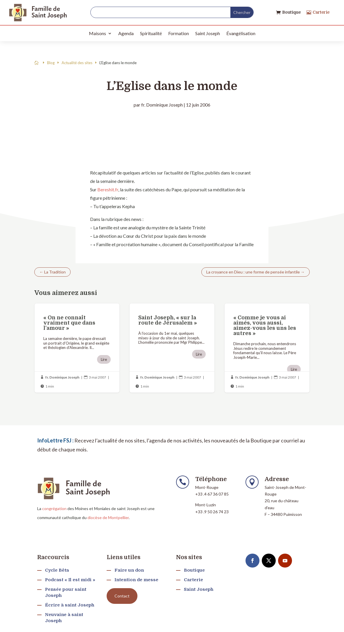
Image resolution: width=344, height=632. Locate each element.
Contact (122, 595)
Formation (178, 33)
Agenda (126, 33)
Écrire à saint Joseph (69, 605)
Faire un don (129, 570)
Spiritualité (151, 33)
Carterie (321, 12)
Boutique (291, 12)
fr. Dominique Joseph (162, 104)
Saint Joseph (207, 33)
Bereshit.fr (107, 189)
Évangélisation (240, 33)
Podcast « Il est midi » (70, 579)
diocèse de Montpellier (108, 517)
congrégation (54, 508)
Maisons (97, 33)
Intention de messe (136, 579)
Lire (104, 359)
